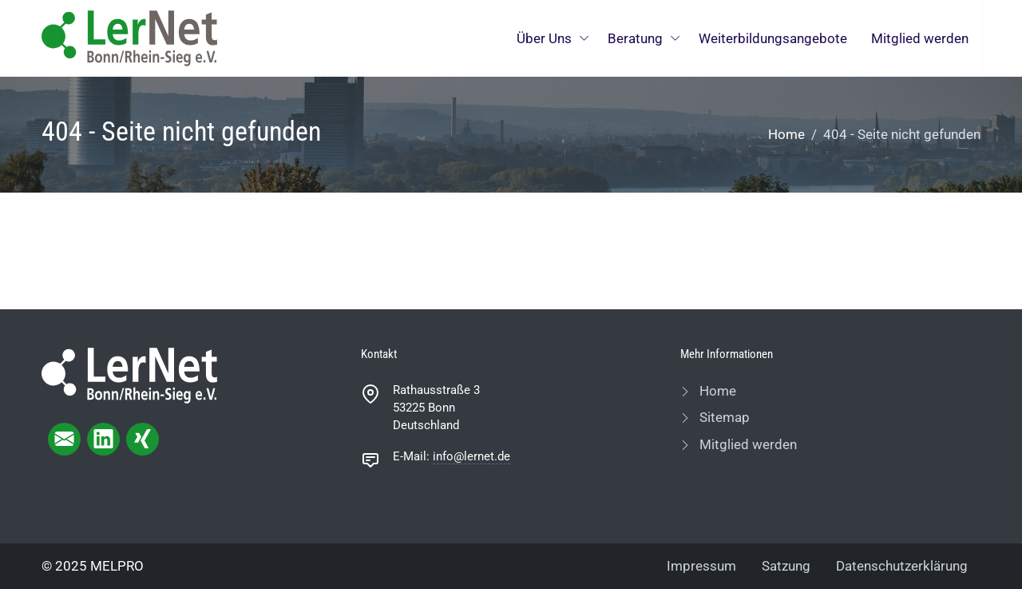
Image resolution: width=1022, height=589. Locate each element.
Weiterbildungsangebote (773, 38)
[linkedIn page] (103, 439)
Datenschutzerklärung (902, 566)
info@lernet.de (471, 456)
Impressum (701, 566)
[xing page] (142, 439)
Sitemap (723, 417)
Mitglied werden (920, 38)
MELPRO (117, 566)
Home (786, 134)
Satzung (786, 566)
